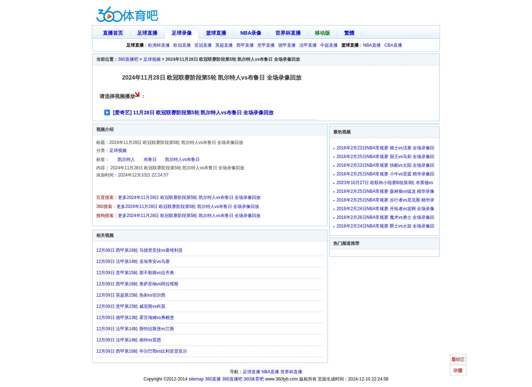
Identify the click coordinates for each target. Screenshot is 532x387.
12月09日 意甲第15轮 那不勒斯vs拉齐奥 (135, 272)
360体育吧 (254, 379)
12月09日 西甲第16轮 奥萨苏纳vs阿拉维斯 (137, 283)
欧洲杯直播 (159, 45)
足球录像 (182, 33)
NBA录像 (250, 33)
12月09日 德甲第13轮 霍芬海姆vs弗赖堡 (135, 317)
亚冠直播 (203, 45)
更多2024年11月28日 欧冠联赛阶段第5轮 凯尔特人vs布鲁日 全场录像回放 (189, 197)
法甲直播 (308, 45)
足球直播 (147, 33)
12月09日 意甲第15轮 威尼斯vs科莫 (130, 306)
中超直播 (329, 45)
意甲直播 (266, 45)
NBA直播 (372, 45)
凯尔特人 (126, 159)
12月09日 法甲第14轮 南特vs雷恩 (128, 340)
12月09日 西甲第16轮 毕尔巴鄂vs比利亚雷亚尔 (141, 351)
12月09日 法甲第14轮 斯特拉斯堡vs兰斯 (135, 328)
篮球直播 (216, 33)
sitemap (196, 379)
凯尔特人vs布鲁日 (182, 159)
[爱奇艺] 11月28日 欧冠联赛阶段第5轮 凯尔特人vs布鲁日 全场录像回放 (193, 112)
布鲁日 (150, 159)
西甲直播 (245, 45)
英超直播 (224, 45)
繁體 (349, 33)
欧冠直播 (182, 45)
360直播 (213, 379)
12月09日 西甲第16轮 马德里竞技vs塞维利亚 (139, 250)
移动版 (322, 33)
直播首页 (113, 33)
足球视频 (152, 59)
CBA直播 (393, 45)
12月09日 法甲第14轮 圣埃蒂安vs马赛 (133, 261)
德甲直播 (287, 45)
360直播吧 (128, 59)
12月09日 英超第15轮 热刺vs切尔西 (130, 295)
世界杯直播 (288, 33)
